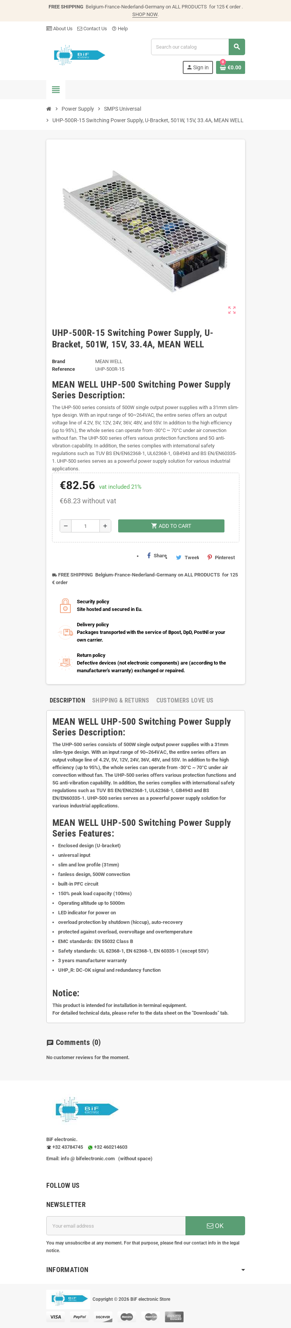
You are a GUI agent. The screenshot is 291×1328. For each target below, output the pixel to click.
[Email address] (115, 1225)
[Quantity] (85, 526)
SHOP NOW (145, 14)
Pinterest (221, 557)
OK (215, 1226)
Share (157, 555)
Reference (63, 369)
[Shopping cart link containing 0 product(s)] (230, 67)
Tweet (187, 557)
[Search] (197, 47)
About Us (59, 28)
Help (120, 28)
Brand (58, 361)
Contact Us (92, 28)
